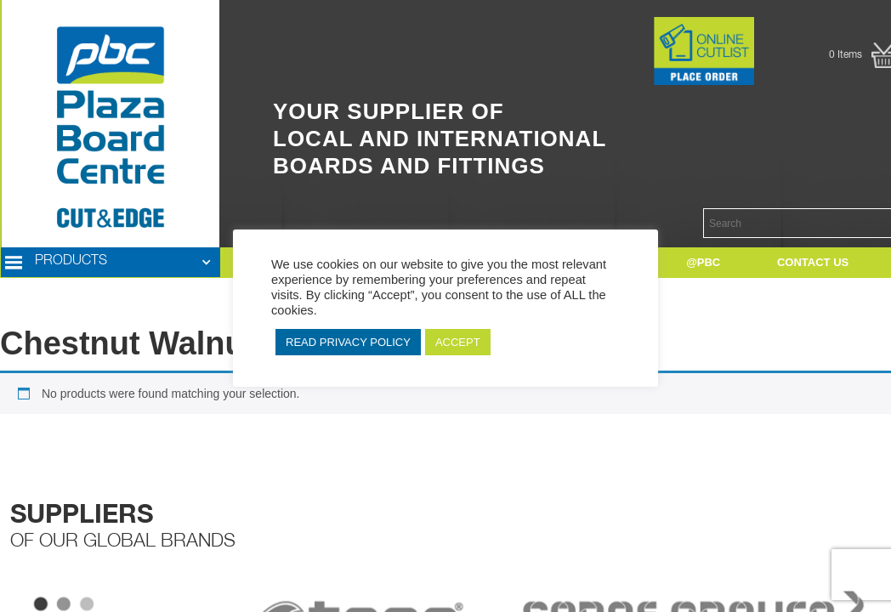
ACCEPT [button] (457, 342)
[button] (110, 262)
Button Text (627, 25)
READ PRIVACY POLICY (348, 342)
